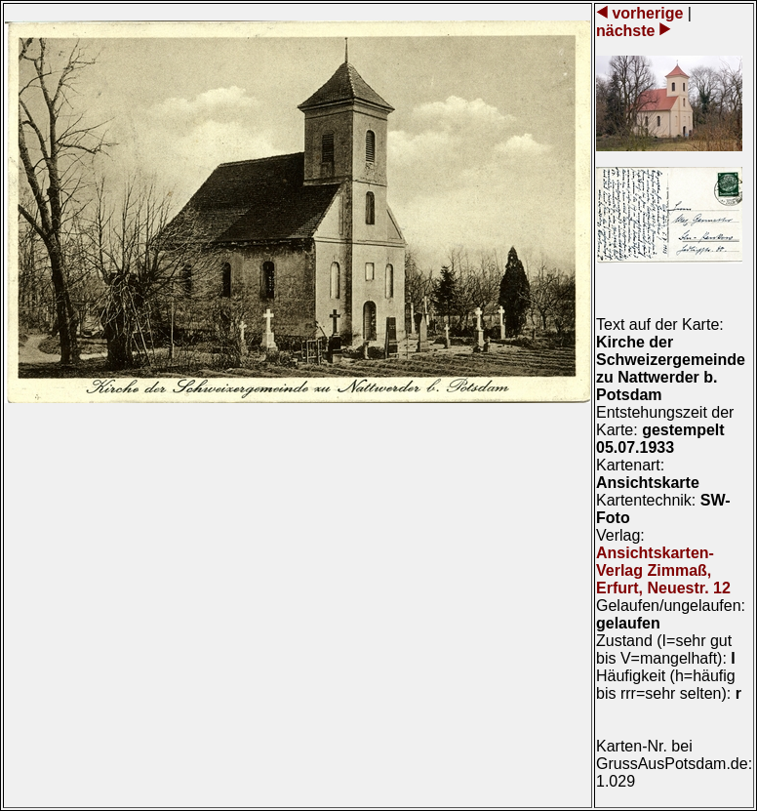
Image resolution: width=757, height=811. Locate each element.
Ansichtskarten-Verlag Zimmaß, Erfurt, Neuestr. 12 (663, 570)
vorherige (648, 13)
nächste (627, 30)
